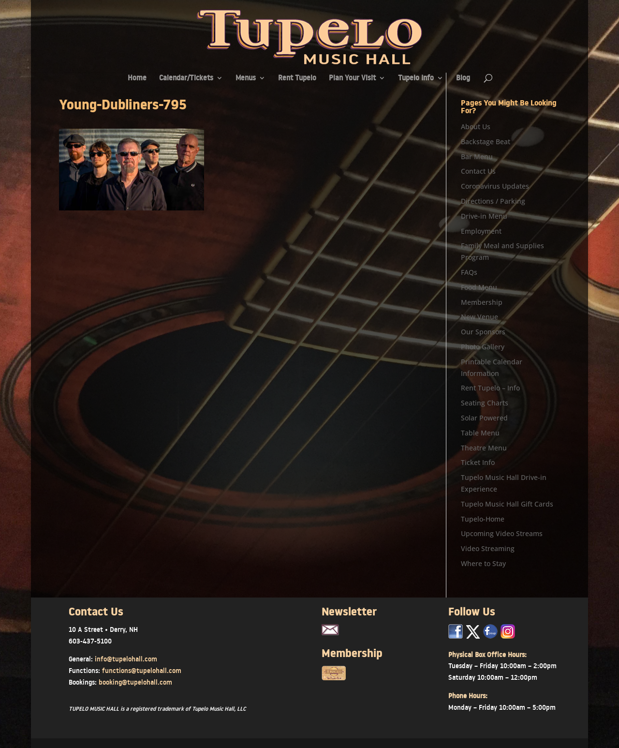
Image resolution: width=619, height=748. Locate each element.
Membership (481, 302)
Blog (463, 79)
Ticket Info (478, 462)
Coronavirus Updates (495, 186)
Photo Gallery (482, 346)
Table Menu (480, 432)
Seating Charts (484, 402)
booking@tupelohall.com (135, 682)
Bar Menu (477, 156)
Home (137, 79)
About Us (475, 126)
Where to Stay (483, 563)
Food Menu (479, 287)
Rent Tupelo (297, 79)
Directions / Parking (493, 201)
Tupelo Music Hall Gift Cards (507, 504)
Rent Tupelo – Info (490, 387)
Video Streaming (488, 548)
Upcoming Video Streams (502, 533)
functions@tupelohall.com (141, 670)
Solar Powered (484, 417)
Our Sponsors (483, 331)
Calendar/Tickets (186, 79)
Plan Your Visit (352, 79)
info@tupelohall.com (126, 659)
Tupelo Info (416, 79)
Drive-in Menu (484, 216)
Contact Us (478, 171)
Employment (481, 231)
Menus (246, 79)
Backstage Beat (485, 141)
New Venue (479, 316)
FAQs (469, 272)
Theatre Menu (484, 447)
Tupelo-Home (482, 519)
